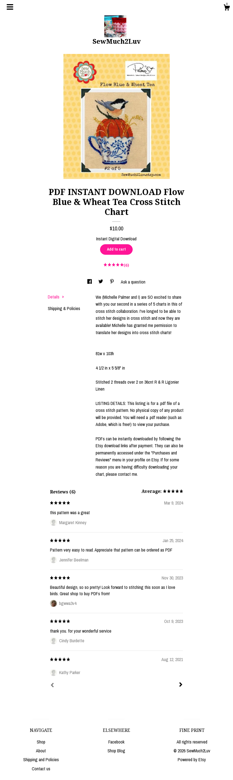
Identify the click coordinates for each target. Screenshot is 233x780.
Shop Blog (116, 751)
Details (56, 297)
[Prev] (52, 686)
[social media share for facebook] (90, 282)
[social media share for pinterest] (112, 282)
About (41, 751)
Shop (41, 742)
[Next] (181, 685)
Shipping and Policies (41, 759)
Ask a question (133, 282)
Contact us (41, 769)
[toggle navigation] (10, 7)
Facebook (116, 742)
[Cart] (227, 8)
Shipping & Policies (64, 308)
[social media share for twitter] (101, 282)
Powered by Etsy (192, 759)
